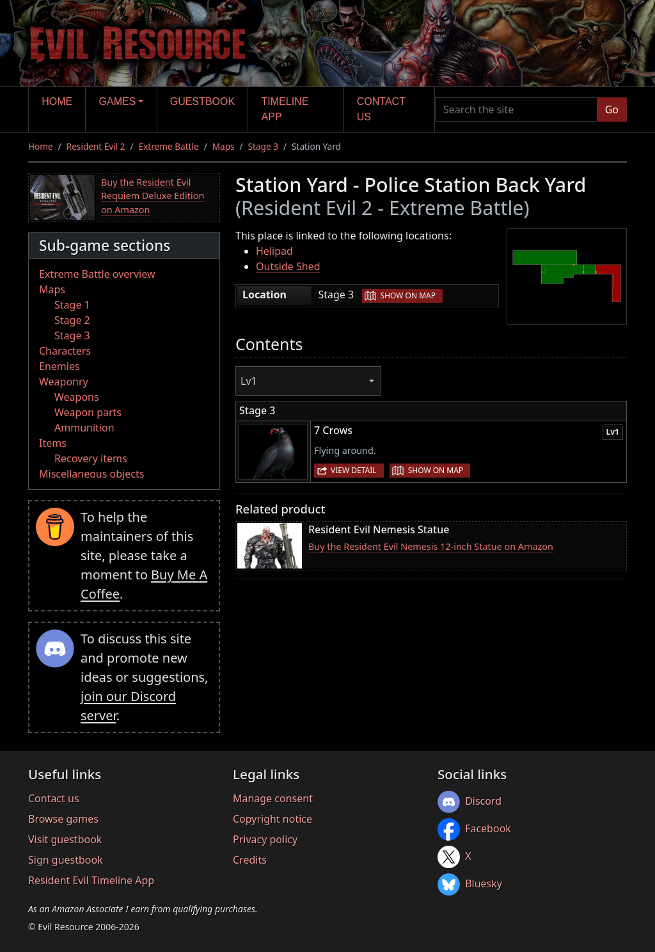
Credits (250, 860)
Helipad (274, 251)
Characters (65, 351)
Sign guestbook (65, 860)
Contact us (381, 109)
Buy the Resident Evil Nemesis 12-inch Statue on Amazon (430, 546)
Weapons (76, 397)
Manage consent (273, 798)
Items (53, 443)
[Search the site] (516, 109)
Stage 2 (72, 320)
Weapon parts (88, 412)
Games (117, 101)
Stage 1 (72, 305)
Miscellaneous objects (91, 474)
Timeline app (285, 109)
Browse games (63, 819)
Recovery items (90, 458)
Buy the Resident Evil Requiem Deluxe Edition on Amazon (152, 196)
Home (57, 101)
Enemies (59, 366)
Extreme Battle (169, 146)
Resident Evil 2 (96, 146)
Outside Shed (288, 266)
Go (612, 109)
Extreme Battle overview (97, 274)
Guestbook (202, 101)
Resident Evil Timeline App (91, 880)
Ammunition (84, 428)
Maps (223, 146)
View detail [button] (354, 470)
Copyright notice (272, 819)
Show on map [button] (408, 295)
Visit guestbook (65, 839)
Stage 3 (263, 146)
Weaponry (63, 382)
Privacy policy (265, 839)
